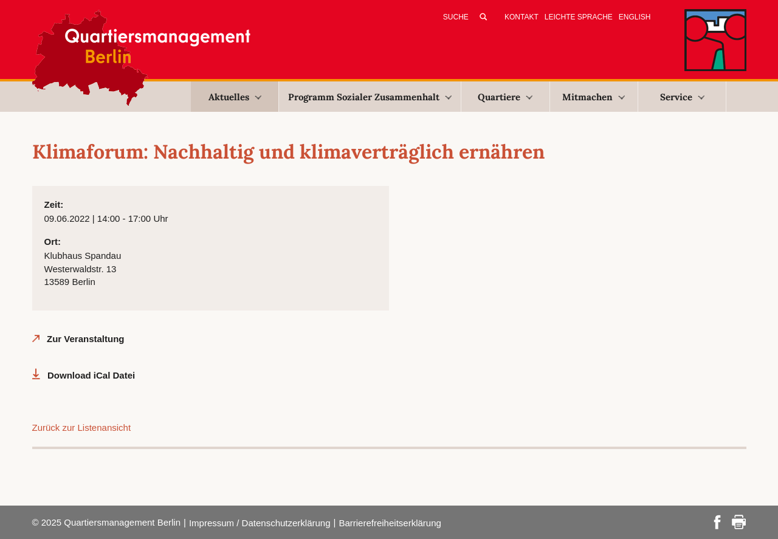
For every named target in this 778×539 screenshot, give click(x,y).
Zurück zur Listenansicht (81, 427)
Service (682, 97)
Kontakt (521, 17)
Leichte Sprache (579, 17)
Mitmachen (593, 97)
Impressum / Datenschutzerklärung (260, 523)
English (635, 17)
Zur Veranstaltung (86, 339)
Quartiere (505, 97)
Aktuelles (234, 97)
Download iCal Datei (91, 375)
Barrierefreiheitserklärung (390, 523)
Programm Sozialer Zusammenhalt (370, 97)
